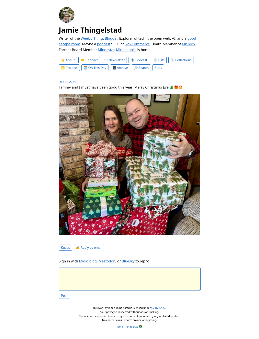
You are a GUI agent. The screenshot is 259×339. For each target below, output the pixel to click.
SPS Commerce (137, 44)
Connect (91, 60)
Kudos (65, 247)
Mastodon (107, 261)
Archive (122, 68)
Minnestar (106, 49)
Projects (72, 68)
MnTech (188, 44)
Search (144, 68)
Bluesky (128, 261)
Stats (158, 68)
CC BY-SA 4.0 (158, 311)
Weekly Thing (92, 38)
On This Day (97, 68)
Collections (183, 60)
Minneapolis (126, 49)
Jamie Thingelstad (90, 30)
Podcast (141, 60)
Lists (161, 60)
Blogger (111, 38)
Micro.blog (88, 261)
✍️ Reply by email (89, 247)
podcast (103, 44)
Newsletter (116, 60)
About (70, 60)
